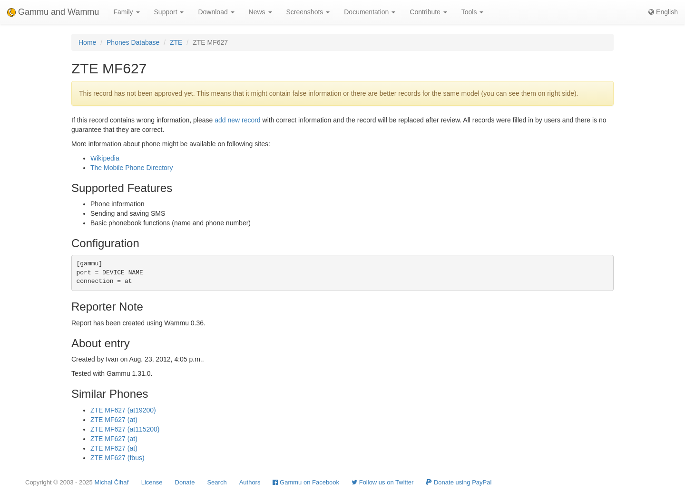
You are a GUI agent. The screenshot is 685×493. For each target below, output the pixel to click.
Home (87, 42)
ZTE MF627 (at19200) (123, 410)
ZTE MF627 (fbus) (117, 458)
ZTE (176, 42)
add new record (238, 120)
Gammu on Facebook (306, 482)
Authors (250, 482)
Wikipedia (104, 158)
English (663, 12)
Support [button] (169, 12)
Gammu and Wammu (53, 12)
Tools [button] (472, 12)
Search (216, 482)
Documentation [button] (369, 12)
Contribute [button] (428, 12)
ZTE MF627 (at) (113, 419)
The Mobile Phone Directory (131, 167)
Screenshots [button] (308, 12)
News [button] (260, 12)
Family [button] (126, 12)
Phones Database (133, 42)
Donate (185, 482)
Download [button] (216, 12)
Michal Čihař (111, 482)
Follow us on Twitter (382, 482)
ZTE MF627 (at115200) (125, 429)
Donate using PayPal (458, 482)
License (152, 482)
